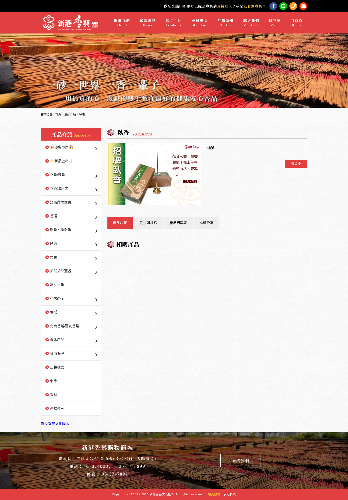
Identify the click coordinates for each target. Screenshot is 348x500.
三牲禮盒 (57, 367)
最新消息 (148, 22)
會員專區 (200, 22)
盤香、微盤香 (60, 230)
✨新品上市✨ (61, 161)
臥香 (53, 243)
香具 (53, 395)
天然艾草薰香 (60, 271)
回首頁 (297, 22)
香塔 (53, 312)
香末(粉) (56, 298)
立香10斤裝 (59, 188)
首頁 (58, 114)
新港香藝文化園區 (55, 424)
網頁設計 (214, 494)
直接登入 (224, 6)
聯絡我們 (251, 22)
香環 (53, 216)
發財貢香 (57, 285)
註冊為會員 (252, 6)
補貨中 (296, 163)
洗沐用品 (57, 340)
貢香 (53, 257)
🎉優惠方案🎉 (61, 147)
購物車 (275, 22)
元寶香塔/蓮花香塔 (64, 326)
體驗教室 (57, 408)
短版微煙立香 (60, 202)
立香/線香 (57, 175)
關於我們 (122, 22)
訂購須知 (225, 22)
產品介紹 (174, 22)
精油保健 (57, 353)
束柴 (53, 381)
